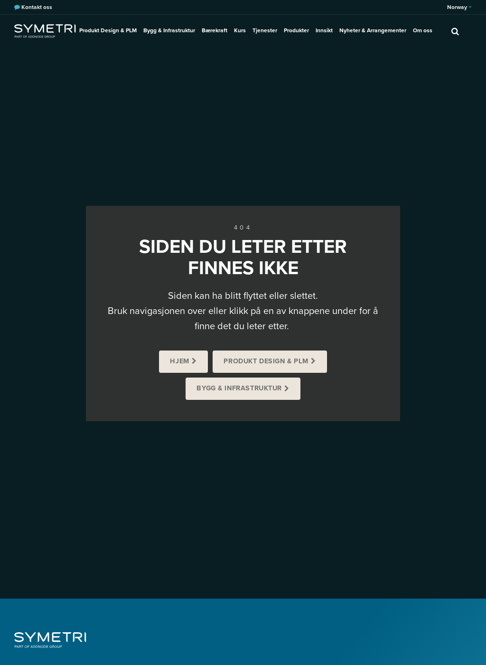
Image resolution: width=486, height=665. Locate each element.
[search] (455, 30)
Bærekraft (214, 30)
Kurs (240, 30)
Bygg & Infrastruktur (169, 30)
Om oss (422, 30)
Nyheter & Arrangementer (372, 30)
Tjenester (264, 30)
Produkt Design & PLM (108, 30)
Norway (459, 7)
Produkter (296, 30)
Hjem (179, 361)
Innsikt (324, 30)
